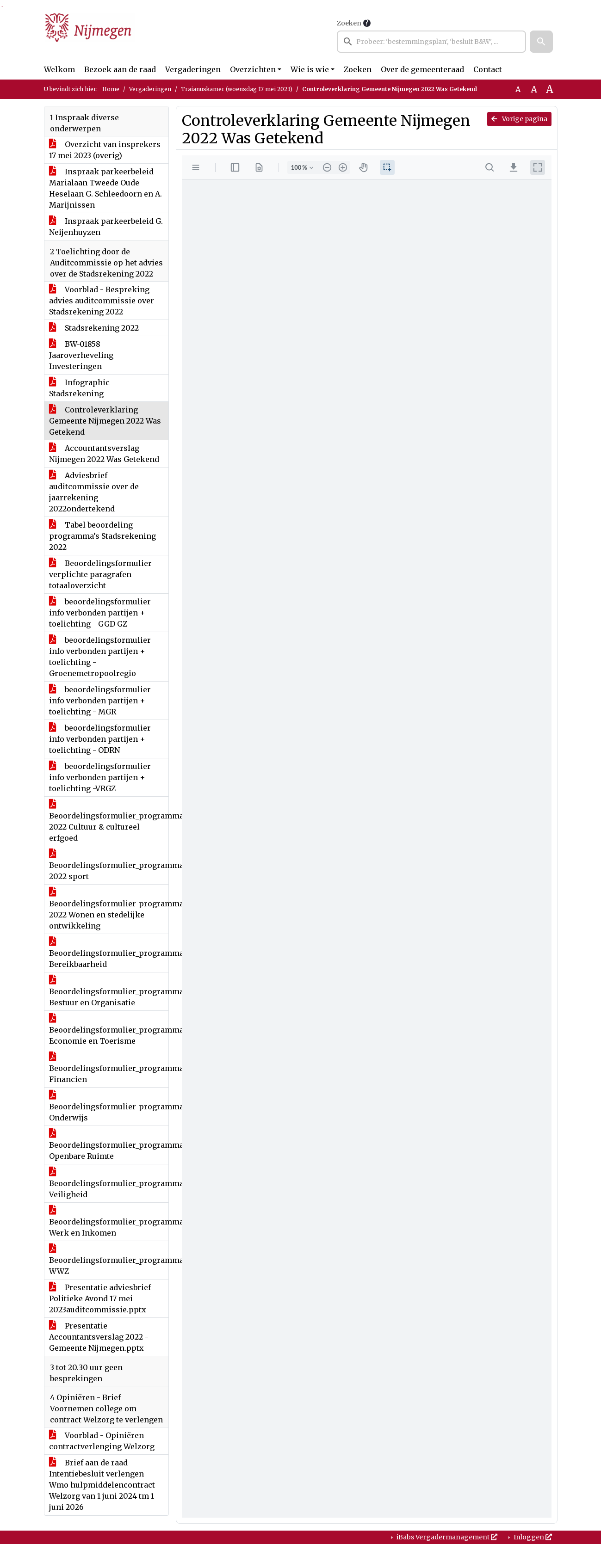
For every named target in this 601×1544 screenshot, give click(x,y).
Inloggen (532, 1537)
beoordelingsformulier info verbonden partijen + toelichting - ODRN (100, 739)
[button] (541, 42)
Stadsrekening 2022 (94, 327)
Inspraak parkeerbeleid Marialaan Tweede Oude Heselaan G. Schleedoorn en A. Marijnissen (105, 188)
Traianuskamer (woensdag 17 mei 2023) (236, 89)
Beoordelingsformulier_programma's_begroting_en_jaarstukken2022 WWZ (108, 1260)
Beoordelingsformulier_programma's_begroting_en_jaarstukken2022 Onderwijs (108, 1106)
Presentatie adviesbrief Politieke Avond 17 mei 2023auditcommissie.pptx (100, 1298)
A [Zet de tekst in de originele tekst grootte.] (517, 89)
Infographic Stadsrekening (79, 388)
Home (110, 89)
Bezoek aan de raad (120, 69)
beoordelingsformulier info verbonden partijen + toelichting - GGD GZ (100, 612)
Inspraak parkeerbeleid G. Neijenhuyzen (106, 226)
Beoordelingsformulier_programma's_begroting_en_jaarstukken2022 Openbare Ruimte (108, 1145)
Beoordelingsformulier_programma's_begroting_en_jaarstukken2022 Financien (108, 1068)
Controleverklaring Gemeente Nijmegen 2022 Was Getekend (105, 421)
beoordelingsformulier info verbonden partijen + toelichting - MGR (100, 700)
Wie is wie (310, 69)
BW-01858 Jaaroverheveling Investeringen (81, 355)
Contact (487, 69)
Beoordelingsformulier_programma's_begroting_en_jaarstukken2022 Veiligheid (108, 1183)
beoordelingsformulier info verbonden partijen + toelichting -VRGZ (100, 777)
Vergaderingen (193, 69)
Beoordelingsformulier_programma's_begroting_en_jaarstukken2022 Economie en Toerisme (108, 1030)
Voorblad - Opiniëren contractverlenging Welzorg (102, 1441)
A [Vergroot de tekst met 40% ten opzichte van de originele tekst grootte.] (549, 89)
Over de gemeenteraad (422, 69)
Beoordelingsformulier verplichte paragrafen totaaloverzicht (100, 574)
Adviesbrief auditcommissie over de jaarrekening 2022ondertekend (94, 492)
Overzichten (253, 69)
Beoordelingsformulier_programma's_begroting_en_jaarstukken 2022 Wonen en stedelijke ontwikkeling (108, 909)
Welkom (59, 69)
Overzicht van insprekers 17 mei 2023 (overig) (105, 150)
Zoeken (349, 23)
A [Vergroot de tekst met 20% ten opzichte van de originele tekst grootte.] (534, 89)
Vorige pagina (519, 119)
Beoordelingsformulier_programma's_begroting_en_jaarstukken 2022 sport (108, 865)
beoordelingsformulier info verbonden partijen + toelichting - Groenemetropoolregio (100, 656)
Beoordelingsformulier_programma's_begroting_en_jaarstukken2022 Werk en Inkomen (108, 1221)
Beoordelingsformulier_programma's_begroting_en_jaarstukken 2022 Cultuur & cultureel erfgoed (108, 821)
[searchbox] (432, 42)
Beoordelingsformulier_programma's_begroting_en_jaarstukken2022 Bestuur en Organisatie (108, 991)
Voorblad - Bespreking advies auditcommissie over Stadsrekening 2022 (101, 300)
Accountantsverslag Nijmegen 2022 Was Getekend (104, 453)
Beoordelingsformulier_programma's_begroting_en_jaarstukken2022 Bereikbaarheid (108, 953)
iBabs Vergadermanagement (446, 1537)
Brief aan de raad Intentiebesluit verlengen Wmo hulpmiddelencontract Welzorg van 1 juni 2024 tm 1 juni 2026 (102, 1485)
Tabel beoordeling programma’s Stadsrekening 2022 (102, 536)
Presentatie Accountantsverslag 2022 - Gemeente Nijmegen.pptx (99, 1337)
